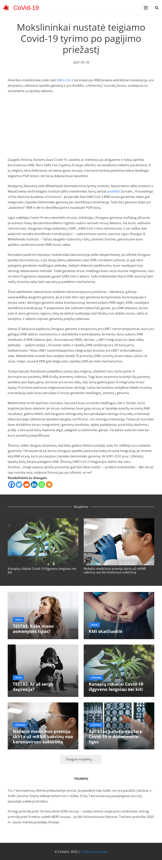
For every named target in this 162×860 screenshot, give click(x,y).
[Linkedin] (34, 484)
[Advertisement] (81, 125)
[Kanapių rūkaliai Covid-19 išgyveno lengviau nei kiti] (43, 521)
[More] (49, 484)
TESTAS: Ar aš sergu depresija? (33, 686)
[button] (157, 7)
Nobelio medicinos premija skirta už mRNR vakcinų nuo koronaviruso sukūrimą (115, 570)
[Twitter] (19, 484)
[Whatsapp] (41, 484)
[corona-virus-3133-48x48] (6, 8)
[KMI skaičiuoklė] (119, 595)
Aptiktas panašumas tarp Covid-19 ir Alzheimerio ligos (115, 736)
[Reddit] (26, 484)
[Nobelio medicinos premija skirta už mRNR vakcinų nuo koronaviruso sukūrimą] (119, 521)
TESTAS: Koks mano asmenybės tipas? (33, 628)
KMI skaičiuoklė (105, 631)
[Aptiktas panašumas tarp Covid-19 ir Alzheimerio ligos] (119, 705)
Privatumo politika (94, 852)
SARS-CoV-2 (64, 80)
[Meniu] (145, 8)
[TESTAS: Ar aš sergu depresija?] (43, 647)
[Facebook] (11, 484)
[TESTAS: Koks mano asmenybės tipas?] (43, 595)
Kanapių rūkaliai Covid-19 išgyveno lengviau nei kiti (42, 570)
